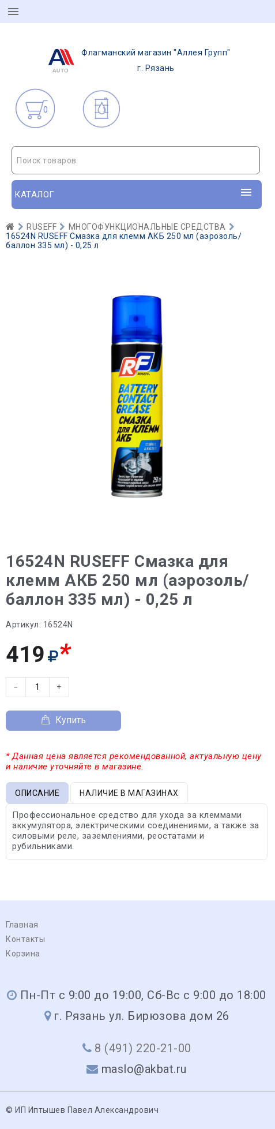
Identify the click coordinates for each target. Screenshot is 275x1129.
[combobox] (136, 160)
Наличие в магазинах (129, 793)
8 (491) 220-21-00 (143, 1048)
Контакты (25, 939)
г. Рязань (135, 60)
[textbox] (135, 160)
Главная (22, 924)
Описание (37, 793)
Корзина (23, 953)
